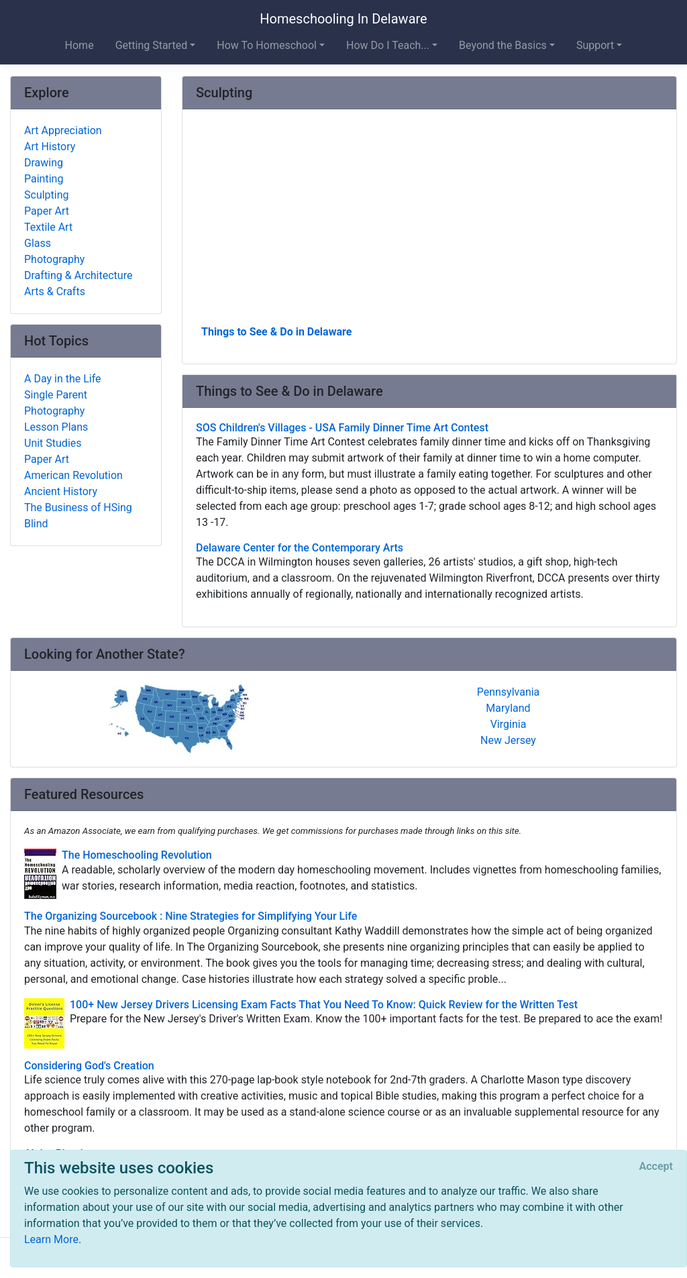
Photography (54, 259)
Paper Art (46, 211)
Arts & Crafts (54, 291)
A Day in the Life (62, 378)
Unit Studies (53, 443)
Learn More (51, 1239)
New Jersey (508, 740)
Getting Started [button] (151, 45)
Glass (37, 243)
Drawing (43, 162)
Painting (43, 178)
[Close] (656, 1167)
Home (79, 45)
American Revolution (73, 475)
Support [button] (595, 45)
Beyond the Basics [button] (503, 45)
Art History (49, 146)
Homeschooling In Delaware (343, 19)
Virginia (508, 724)
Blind (36, 523)
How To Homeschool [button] (267, 45)
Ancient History (60, 491)
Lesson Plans (56, 427)
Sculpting (46, 195)
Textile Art (48, 227)
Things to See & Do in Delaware (276, 331)
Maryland (508, 708)
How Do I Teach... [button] (387, 45)
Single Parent (55, 394)
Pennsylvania (508, 692)
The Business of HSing (78, 507)
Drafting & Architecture (78, 275)
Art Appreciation (63, 130)
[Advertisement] (429, 222)
